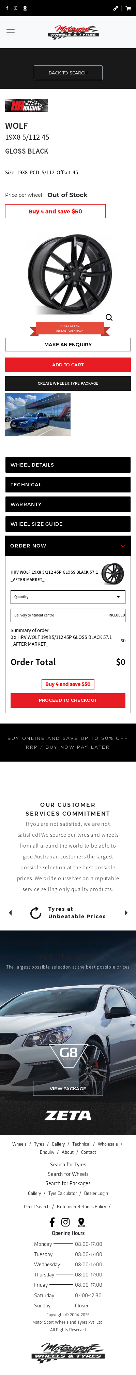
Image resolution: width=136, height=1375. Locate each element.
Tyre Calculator (63, 1193)
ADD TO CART (68, 364)
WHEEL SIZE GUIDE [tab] (37, 524)
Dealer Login (96, 1193)
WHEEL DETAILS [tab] (33, 465)
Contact (88, 1152)
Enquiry (47, 1152)
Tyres (39, 1144)
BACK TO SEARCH (68, 72)
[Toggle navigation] (10, 32)
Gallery (59, 1144)
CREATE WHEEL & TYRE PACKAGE (68, 383)
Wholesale (108, 1144)
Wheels (20, 1144)
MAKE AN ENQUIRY (68, 345)
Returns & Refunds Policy (82, 1206)
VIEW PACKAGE (68, 1088)
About (68, 1152)
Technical (81, 1144)
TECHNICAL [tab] (26, 485)
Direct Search (37, 1206)
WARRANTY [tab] (26, 504)
